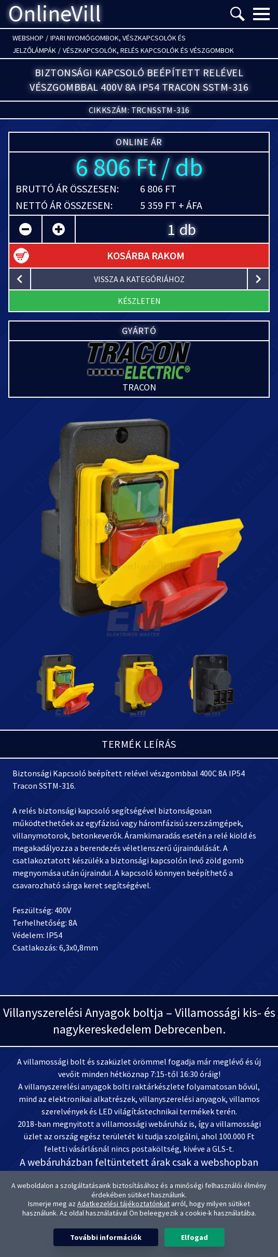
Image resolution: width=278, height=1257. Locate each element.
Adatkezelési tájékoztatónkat (123, 1203)
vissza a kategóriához (139, 279)
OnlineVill (54, 14)
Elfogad (194, 1237)
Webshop (28, 38)
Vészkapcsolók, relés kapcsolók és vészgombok (148, 50)
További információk (106, 1237)
